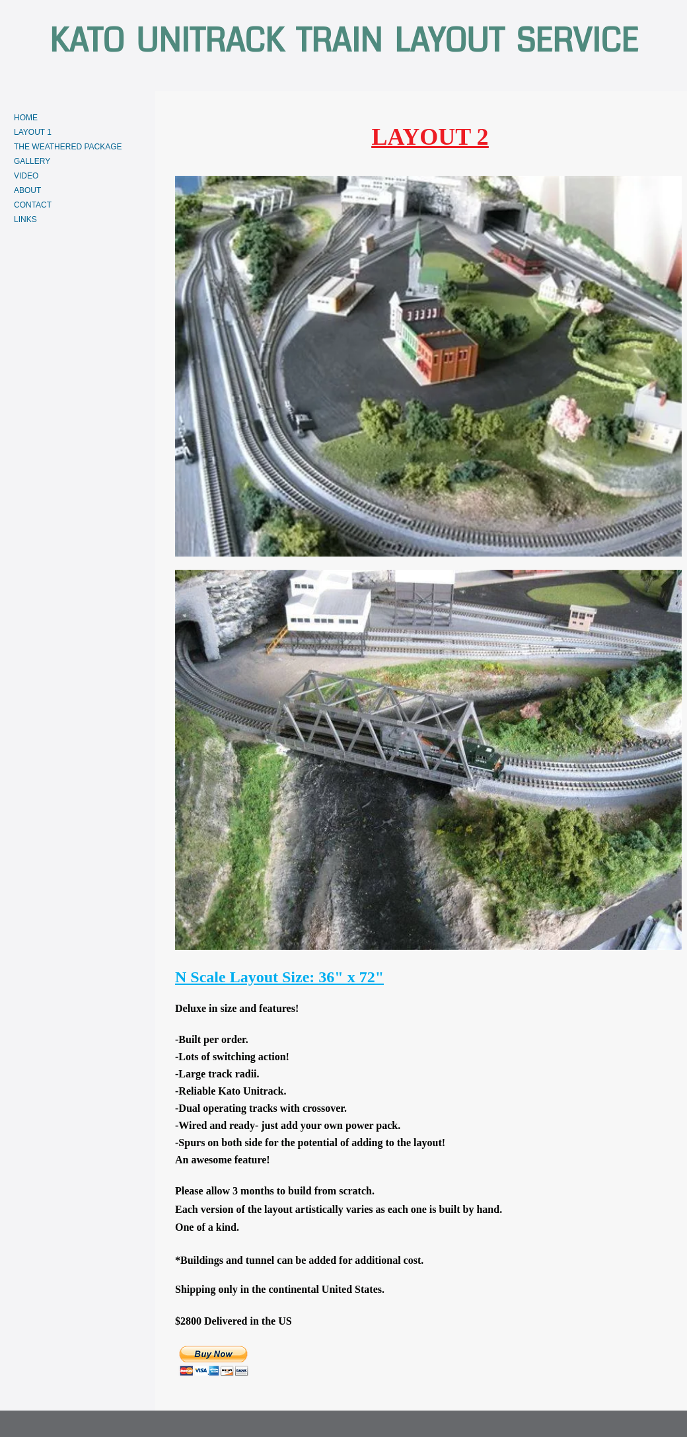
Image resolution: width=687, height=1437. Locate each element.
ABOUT (27, 190)
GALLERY (32, 161)
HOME (26, 117)
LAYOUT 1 (33, 132)
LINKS (25, 219)
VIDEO (26, 175)
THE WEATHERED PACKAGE (68, 146)
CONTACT (33, 205)
